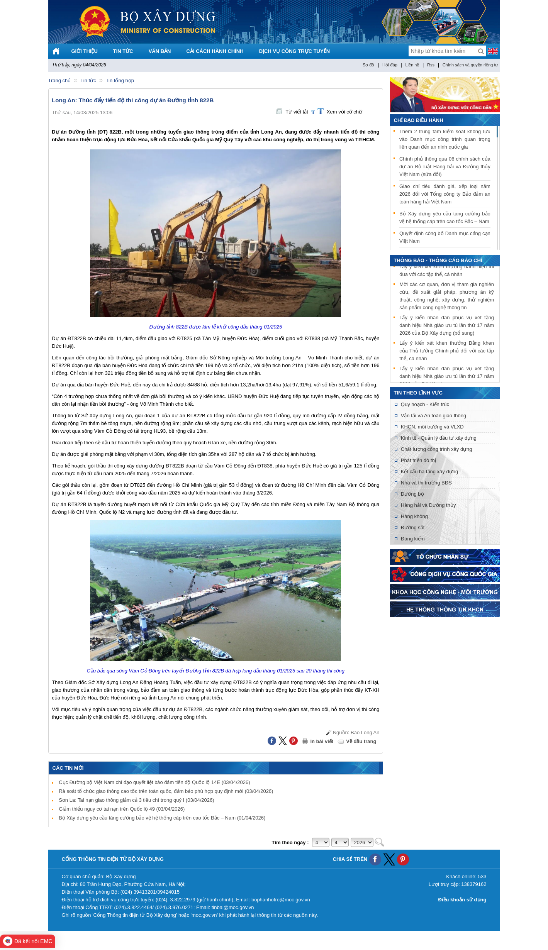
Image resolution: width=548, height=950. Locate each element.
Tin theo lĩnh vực (418, 393)
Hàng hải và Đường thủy (428, 505)
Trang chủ (59, 80)
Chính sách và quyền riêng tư (470, 65)
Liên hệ (412, 65)
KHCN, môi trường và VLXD (432, 427)
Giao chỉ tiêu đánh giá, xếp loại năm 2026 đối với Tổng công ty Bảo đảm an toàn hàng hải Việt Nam (444, 194)
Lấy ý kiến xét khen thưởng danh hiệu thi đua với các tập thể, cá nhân (446, 271)
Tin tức (88, 80)
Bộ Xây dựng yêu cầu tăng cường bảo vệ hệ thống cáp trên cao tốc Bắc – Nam (162, 818)
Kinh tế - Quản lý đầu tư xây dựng (439, 438)
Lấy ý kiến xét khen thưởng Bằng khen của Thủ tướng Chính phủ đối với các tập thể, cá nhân (446, 351)
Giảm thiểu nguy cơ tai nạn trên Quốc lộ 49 (122, 809)
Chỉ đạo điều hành (418, 120)
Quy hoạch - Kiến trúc (425, 404)
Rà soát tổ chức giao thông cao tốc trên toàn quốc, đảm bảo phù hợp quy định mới (166, 791)
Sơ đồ (369, 65)
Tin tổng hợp (120, 80)
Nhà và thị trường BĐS (426, 483)
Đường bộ (412, 494)
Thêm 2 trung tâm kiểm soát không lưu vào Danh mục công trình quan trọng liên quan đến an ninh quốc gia (444, 139)
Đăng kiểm (413, 539)
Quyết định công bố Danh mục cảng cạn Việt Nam (444, 237)
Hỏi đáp (389, 65)
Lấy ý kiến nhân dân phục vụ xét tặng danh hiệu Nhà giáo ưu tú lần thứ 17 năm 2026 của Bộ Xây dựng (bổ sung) (446, 326)
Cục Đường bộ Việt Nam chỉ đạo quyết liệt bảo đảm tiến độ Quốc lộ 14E (154, 782)
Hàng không (414, 516)
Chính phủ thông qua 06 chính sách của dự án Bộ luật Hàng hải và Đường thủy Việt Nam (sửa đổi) (444, 166)
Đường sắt (413, 527)
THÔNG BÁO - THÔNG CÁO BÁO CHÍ (438, 260)
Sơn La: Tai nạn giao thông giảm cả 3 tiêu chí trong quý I (136, 800)
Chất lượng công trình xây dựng (436, 449)
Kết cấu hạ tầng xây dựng (429, 471)
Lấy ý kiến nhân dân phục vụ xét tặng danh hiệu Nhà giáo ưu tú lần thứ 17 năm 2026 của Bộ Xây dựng (446, 377)
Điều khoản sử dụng (462, 900)
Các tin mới (68, 768)
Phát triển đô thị (418, 460)
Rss (430, 65)
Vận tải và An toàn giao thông (433, 415)
